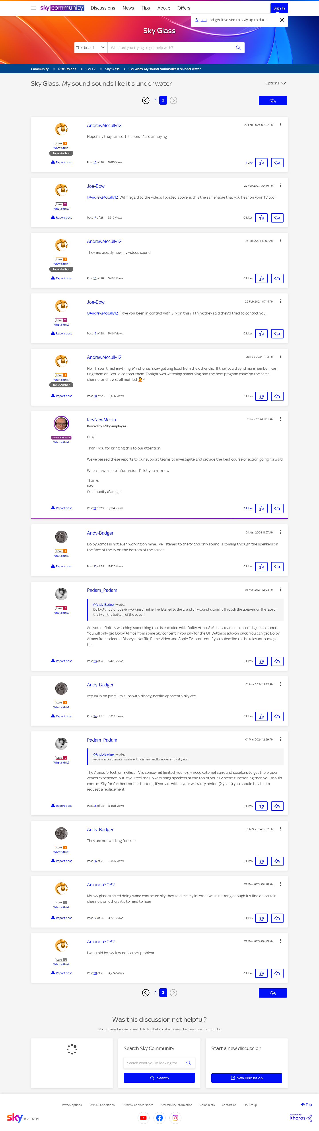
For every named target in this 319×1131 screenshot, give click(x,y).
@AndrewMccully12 (102, 197)
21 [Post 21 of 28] (94, 508)
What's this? (61, 148)
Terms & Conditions (102, 1105)
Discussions (103, 8)
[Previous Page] (145, 100)
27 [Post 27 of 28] (95, 918)
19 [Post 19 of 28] (94, 333)
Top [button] (309, 1104)
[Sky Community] (62, 8)
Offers (184, 8)
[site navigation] (33, 8)
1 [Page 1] (156, 100)
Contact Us (229, 1105)
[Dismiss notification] (282, 19)
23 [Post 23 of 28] (95, 661)
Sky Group (250, 1105)
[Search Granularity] (90, 47)
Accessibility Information (177, 1105)
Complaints (207, 1105)
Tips (146, 8)
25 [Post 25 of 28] (95, 805)
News (128, 8)
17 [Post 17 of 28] (94, 217)
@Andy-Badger (104, 605)
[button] (280, 124)
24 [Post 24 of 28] (95, 716)
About (164, 8)
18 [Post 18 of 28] (94, 278)
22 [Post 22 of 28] (95, 566)
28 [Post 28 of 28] (95, 973)
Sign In (279, 8)
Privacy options (72, 1105)
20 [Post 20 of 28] (95, 396)
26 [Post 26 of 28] (95, 861)
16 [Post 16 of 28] (94, 162)
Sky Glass (159, 30)
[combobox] (169, 47)
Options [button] (272, 83)
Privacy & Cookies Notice (137, 1105)
